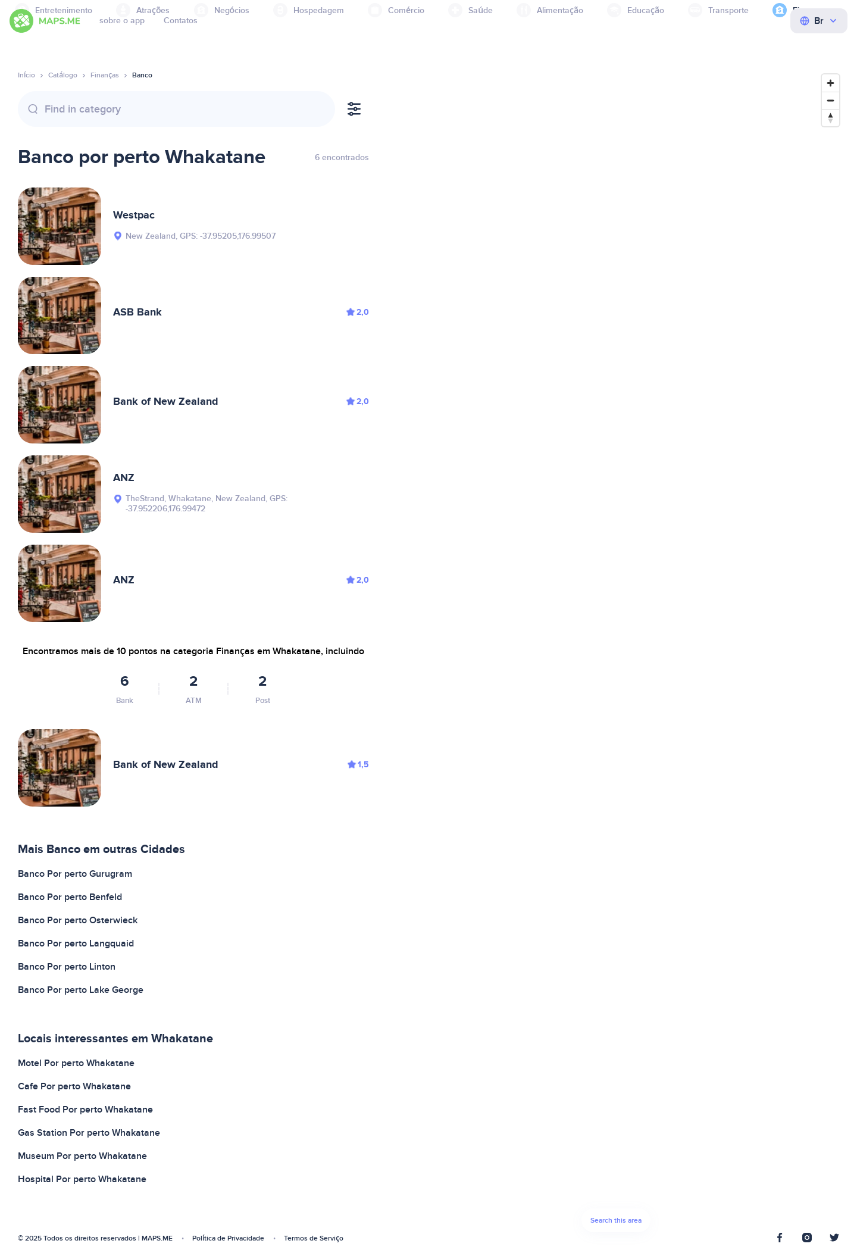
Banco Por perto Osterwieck (77, 920)
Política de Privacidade (228, 1238)
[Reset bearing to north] (830, 117)
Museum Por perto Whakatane (82, 1156)
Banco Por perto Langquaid (76, 943)
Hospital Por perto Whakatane (82, 1179)
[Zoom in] (830, 83)
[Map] (616, 656)
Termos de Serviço (313, 1238)
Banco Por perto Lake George (80, 990)
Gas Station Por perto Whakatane (89, 1133)
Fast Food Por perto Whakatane (85, 1110)
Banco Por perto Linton (66, 967)
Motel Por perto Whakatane (76, 1063)
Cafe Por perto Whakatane (74, 1086)
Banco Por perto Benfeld (70, 897)
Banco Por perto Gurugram (75, 874)
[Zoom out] (830, 100)
